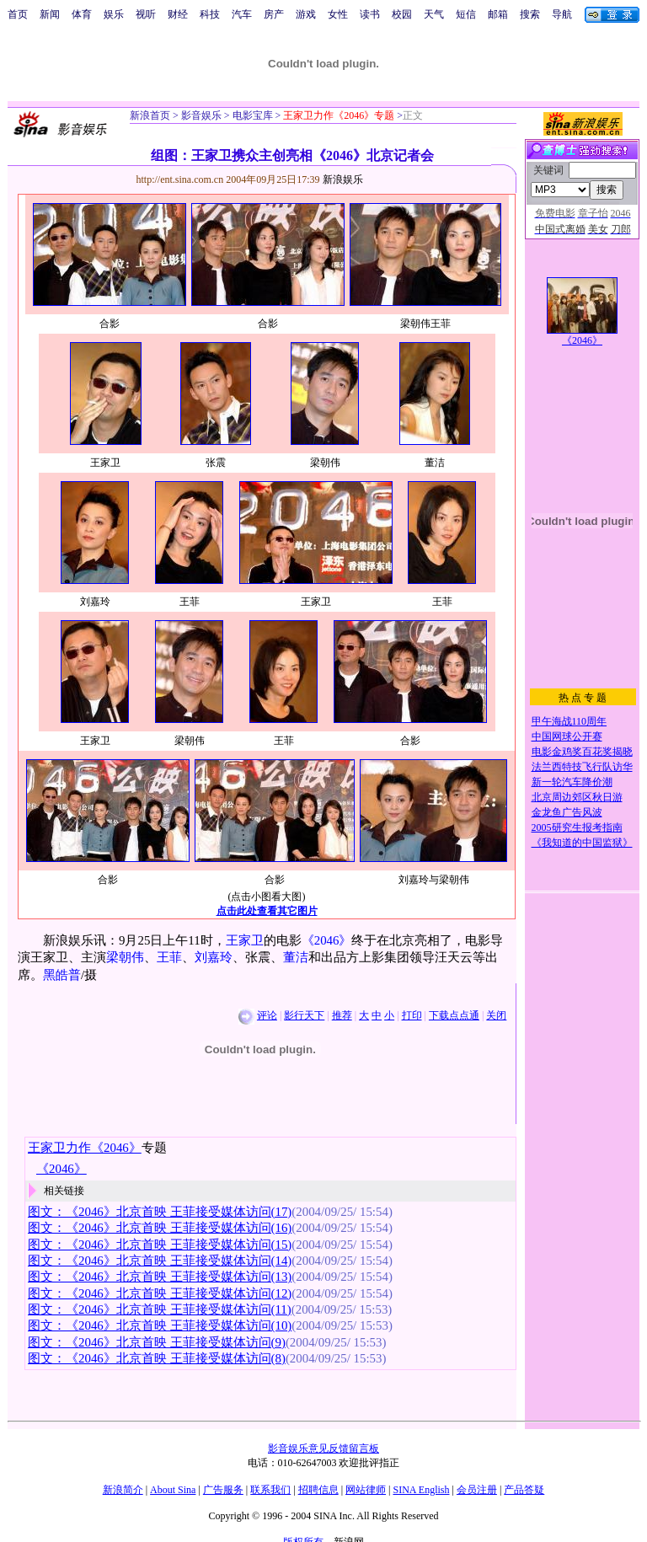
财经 (178, 14)
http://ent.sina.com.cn (181, 179)
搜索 (530, 14)
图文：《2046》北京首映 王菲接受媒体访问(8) (157, 1358)
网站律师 (365, 1490)
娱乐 (114, 14)
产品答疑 (524, 1490)
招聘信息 (318, 1490)
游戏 (306, 14)
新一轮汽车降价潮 (572, 782)
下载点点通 (454, 1015)
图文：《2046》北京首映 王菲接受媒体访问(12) (159, 1293)
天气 (434, 14)
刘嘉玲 (214, 957)
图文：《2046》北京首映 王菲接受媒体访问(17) (159, 1211)
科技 (210, 14)
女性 (338, 14)
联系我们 (270, 1490)
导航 (562, 14)
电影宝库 (251, 115)
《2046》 (327, 940)
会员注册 (477, 1490)
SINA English (421, 1490)
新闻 (50, 14)
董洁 (295, 957)
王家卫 (245, 940)
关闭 (496, 1015)
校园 (402, 14)
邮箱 (498, 14)
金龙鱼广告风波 (567, 812)
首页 (18, 14)
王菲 (169, 957)
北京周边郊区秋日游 (577, 797)
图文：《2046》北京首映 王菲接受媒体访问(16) (159, 1227)
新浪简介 (123, 1490)
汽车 (242, 14)
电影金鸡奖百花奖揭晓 (582, 752)
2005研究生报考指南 (577, 827)
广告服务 (223, 1490)
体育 (82, 14)
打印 (412, 1015)
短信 (466, 14)
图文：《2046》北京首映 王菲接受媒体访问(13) (159, 1276)
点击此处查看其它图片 (267, 911)
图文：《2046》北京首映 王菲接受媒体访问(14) (159, 1260)
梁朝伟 (125, 957)
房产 (274, 14)
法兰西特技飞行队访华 (582, 767)
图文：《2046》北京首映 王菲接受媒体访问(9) (157, 1342)
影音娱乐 (201, 115)
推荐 (342, 1015)
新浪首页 (150, 115)
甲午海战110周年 (569, 721)
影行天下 (304, 1015)
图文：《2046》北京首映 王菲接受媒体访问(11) (159, 1309)
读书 (370, 14)
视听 (146, 14)
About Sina (172, 1490)
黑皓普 (62, 975)
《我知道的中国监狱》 (582, 843)
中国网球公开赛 (567, 736)
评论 (267, 1015)
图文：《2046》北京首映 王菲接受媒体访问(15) (159, 1244)
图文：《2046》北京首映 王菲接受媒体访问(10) (159, 1325)
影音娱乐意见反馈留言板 (323, 1448)
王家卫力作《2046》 (85, 1147)
